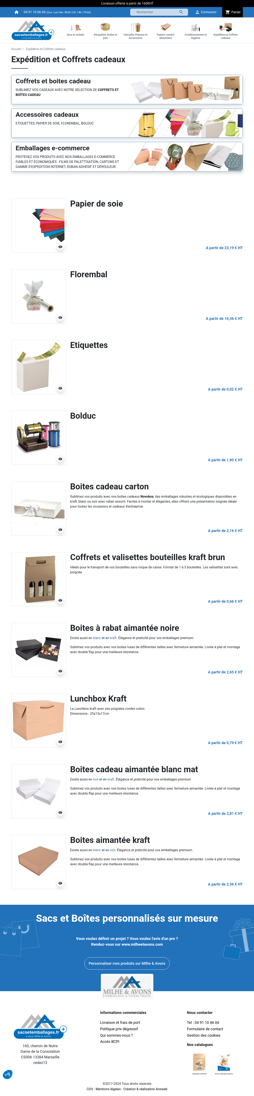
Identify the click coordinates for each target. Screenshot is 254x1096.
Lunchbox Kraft (98, 699)
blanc (97, 638)
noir (96, 779)
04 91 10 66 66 (35, 12)
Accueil (16, 49)
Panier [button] (232, 12)
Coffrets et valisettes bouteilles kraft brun (147, 557)
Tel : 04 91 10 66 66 (203, 1022)
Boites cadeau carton (109, 486)
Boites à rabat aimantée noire (124, 628)
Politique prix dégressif (119, 1029)
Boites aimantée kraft (110, 840)
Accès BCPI (109, 1041)
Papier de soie (96, 204)
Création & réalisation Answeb (145, 1089)
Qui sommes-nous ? (116, 1035)
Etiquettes (89, 345)
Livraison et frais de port (120, 1022)
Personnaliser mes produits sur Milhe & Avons (127, 963)
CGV (90, 1089)
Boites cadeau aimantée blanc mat (134, 769)
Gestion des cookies (204, 1035)
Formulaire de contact (205, 1029)
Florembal (88, 274)
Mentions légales (108, 1089)
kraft (113, 638)
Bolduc (83, 416)
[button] (8, 1074)
